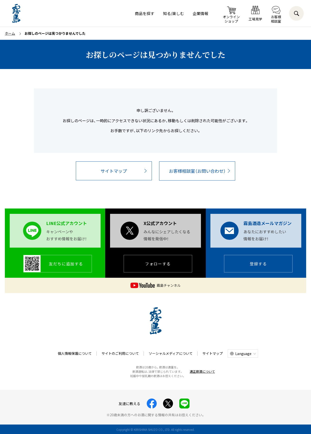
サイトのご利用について (120, 353)
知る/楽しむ (173, 13)
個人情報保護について (75, 353)
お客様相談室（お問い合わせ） (197, 171)
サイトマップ (114, 171)
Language (243, 353)
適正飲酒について (202, 371)
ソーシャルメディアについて (171, 353)
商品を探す (144, 13)
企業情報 (200, 13)
